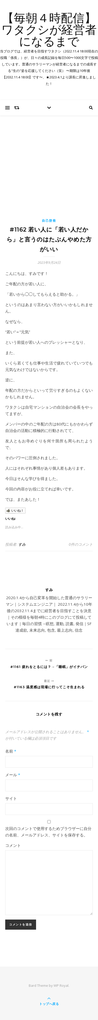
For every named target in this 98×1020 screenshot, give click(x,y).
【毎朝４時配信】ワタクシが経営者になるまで (49, 30)
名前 (10, 751)
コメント (13, 845)
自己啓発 (49, 220)
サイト (11, 798)
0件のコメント (81, 544)
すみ (22, 544)
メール (12, 774)
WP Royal (61, 985)
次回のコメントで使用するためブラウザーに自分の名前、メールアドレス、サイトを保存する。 (48, 831)
